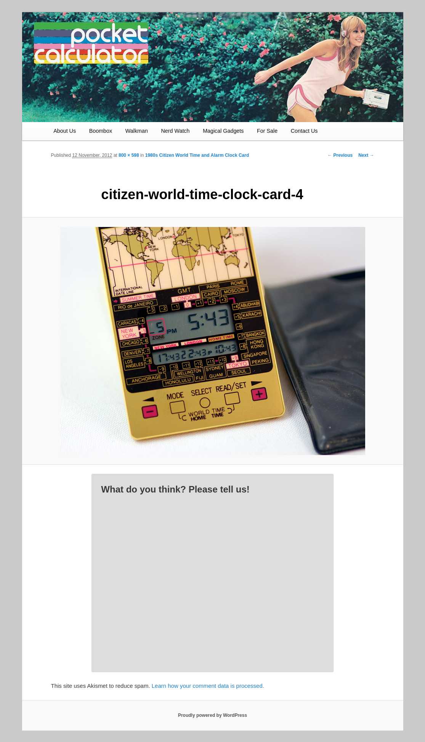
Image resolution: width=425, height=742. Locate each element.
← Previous (340, 155)
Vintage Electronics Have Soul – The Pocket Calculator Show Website (108, 54)
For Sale (267, 131)
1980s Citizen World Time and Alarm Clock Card (197, 155)
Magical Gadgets (223, 131)
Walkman (136, 131)
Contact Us (304, 131)
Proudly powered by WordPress (212, 715)
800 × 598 (129, 155)
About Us (64, 131)
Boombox (100, 131)
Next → (366, 155)
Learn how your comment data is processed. (208, 685)
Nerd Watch (175, 131)
